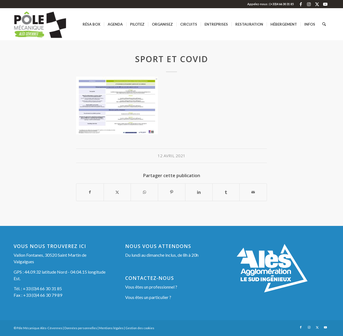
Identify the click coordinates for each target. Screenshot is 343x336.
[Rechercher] (324, 24)
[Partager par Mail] (253, 192)
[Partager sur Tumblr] (226, 192)
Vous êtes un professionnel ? (151, 286)
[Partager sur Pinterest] (171, 192)
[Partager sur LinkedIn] (198, 192)
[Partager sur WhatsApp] (144, 192)
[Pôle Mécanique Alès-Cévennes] (49, 24)
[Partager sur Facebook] (90, 192)
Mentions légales (111, 328)
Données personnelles (80, 328)
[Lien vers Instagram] (309, 4)
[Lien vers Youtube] (325, 4)
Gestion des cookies (139, 328)
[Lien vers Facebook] (301, 4)
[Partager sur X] (117, 192)
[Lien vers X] (317, 4)
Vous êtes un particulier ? (148, 297)
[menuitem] (91, 24)
